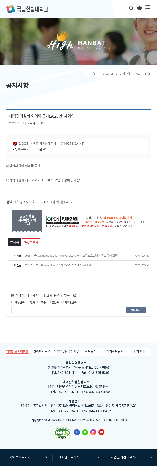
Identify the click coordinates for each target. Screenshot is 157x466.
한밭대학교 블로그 (85, 432)
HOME (93, 73)
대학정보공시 (115, 351)
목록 (14, 242)
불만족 (53, 302)
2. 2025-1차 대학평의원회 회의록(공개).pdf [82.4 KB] (48, 143)
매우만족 (18, 302)
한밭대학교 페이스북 (77, 432)
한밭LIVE (108, 74)
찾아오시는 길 (42, 351)
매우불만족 (68, 302)
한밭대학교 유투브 (101, 432)
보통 (41, 302)
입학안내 (139, 351)
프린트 (147, 73)
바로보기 (21, 149)
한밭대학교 (27, 9)
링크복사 (31, 242)
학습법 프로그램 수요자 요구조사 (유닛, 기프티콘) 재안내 (70, 265)
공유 (138, 73)
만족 (31, 302)
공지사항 (125, 74)
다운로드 (39, 149)
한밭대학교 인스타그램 (93, 432)
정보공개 (90, 351)
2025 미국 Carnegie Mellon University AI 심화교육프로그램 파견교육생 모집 (70, 256)
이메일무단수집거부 (66, 351)
